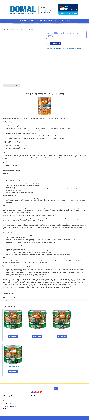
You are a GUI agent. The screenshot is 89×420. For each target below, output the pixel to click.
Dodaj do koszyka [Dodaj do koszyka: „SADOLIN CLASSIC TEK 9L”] (13, 336)
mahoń (71, 48)
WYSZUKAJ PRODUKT (23, 20)
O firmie (57, 20)
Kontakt (62, 20)
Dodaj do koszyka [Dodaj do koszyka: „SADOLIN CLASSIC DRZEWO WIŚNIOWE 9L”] (37, 336)
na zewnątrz (76, 48)
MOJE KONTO (39, 20)
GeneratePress (50, 418)
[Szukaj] (56, 388)
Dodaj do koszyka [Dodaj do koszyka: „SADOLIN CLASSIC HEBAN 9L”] (13, 371)
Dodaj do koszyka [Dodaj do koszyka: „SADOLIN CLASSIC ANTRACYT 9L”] (62, 336)
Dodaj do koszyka (56, 43)
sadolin (81, 48)
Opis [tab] (5, 85)
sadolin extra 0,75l (12, 29)
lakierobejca (67, 48)
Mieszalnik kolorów (48, 20)
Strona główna (5, 29)
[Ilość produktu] (48, 43)
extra (62, 48)
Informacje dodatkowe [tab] (14, 85)
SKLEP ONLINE (32, 20)
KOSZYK (68, 20)
